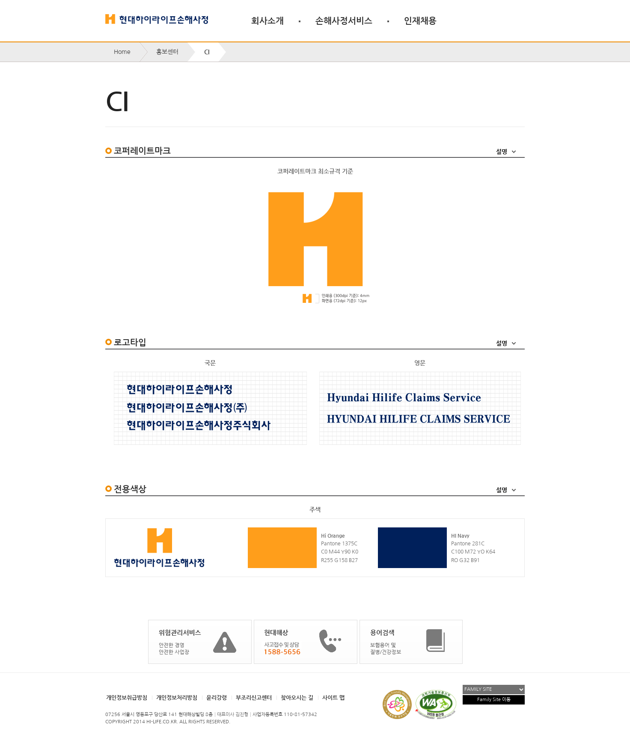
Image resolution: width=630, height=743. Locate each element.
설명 (501, 151)
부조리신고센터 (254, 697)
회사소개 (267, 20)
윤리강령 (216, 697)
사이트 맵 (333, 697)
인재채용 (420, 20)
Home (122, 52)
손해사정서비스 (343, 20)
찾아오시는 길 (297, 697)
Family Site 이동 (494, 699)
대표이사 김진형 (232, 714)
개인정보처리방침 (176, 697)
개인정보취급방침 (126, 697)
